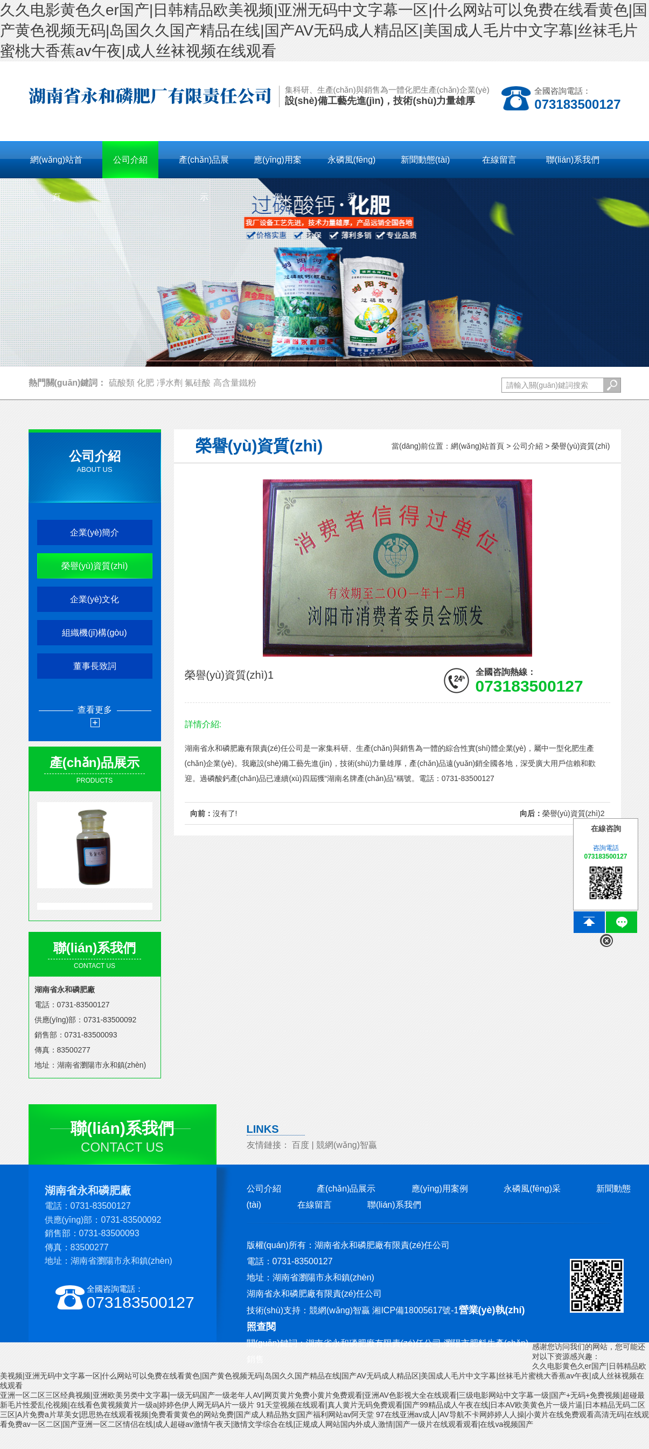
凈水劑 (170, 382)
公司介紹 (264, 1188)
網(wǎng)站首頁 (56, 166)
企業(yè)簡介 (95, 532)
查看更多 (95, 709)
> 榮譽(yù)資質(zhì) (577, 446)
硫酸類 (122, 382)
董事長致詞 (94, 666)
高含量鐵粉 (234, 382)
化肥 (145, 382)
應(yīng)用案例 (439, 1188)
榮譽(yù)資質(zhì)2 (573, 813)
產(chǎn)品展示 (346, 1188)
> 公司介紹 (524, 446)
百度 (300, 1145)
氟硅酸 (198, 382)
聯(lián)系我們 (394, 1204)
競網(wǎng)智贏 (346, 1145)
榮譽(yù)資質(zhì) (94, 565)
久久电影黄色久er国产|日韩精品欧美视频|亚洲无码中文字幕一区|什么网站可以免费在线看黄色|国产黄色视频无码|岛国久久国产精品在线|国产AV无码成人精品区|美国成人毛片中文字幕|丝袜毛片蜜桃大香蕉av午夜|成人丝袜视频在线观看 (323, 30)
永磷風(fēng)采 (532, 1188)
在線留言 (314, 1204)
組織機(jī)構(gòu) (94, 632)
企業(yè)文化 (95, 599)
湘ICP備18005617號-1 (415, 1310)
